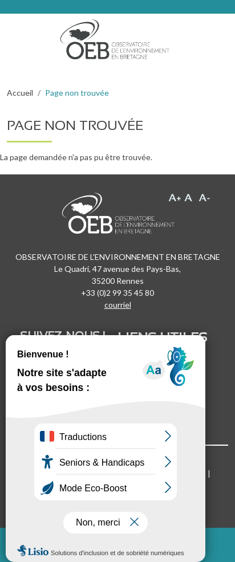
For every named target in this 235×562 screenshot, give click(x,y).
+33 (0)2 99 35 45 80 (117, 293)
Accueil (20, 92)
